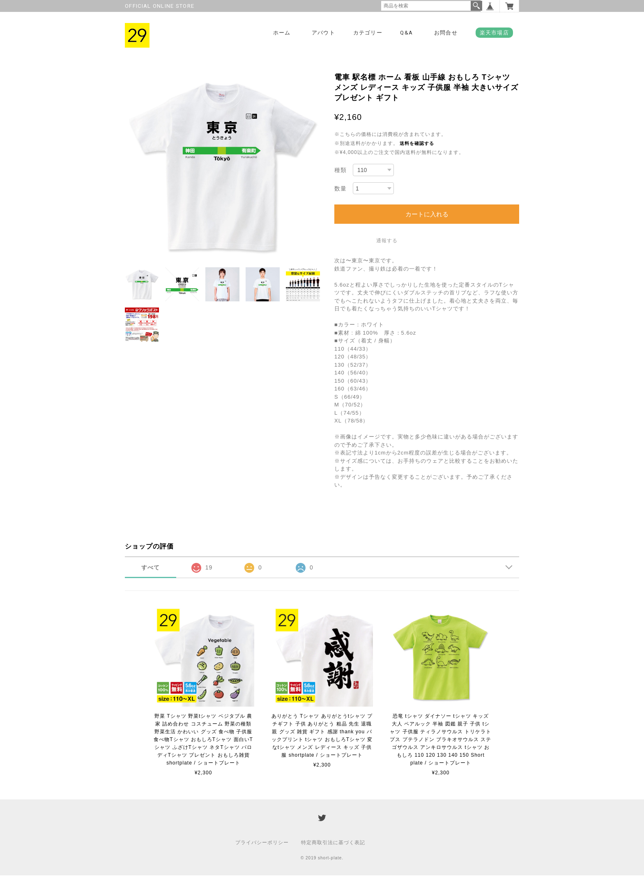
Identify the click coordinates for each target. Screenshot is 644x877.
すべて (150, 568)
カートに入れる (426, 215)
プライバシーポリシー (262, 844)
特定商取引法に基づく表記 (333, 844)
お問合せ (446, 33)
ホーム (282, 33)
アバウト (323, 33)
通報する (387, 242)
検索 (476, 6)
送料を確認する (417, 144)
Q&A (406, 33)
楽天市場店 (494, 33)
